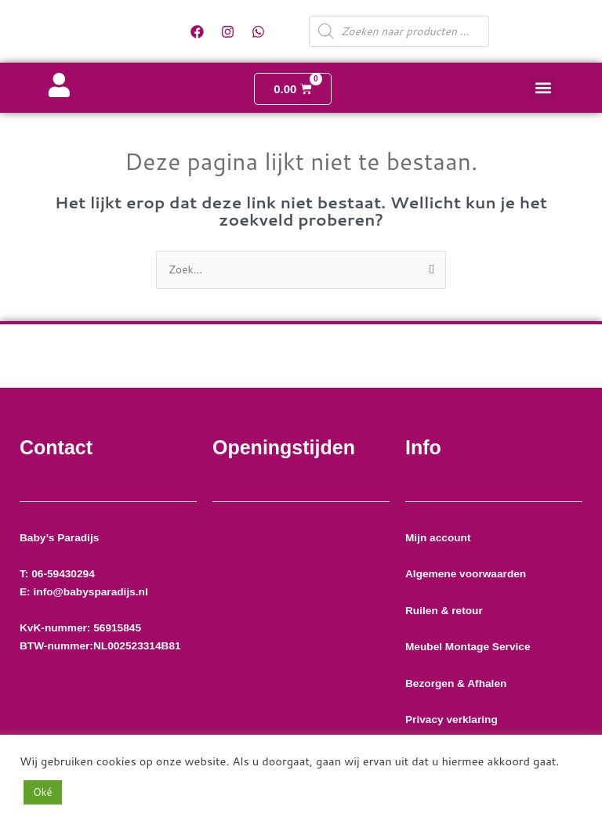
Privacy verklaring (453, 719)
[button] (543, 88)
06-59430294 (67, 574)
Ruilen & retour (444, 610)
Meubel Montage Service (469, 647)
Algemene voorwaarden (465, 574)
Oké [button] (43, 792)
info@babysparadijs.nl (90, 592)
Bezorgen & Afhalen (455, 683)
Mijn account (438, 538)
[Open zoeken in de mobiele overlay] (399, 31)
